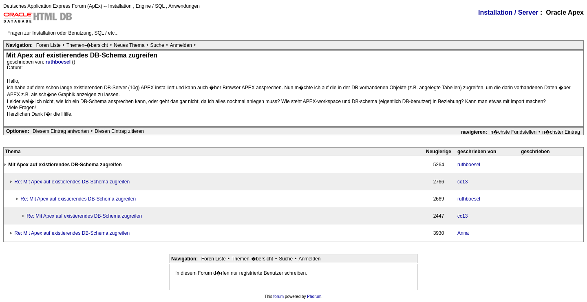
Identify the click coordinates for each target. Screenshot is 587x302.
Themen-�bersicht (87, 45)
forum (279, 296)
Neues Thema (129, 45)
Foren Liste (48, 45)
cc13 (462, 182)
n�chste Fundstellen (513, 132)
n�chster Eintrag (561, 132)
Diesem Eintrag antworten (61, 131)
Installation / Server (508, 12)
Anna (463, 233)
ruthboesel (59, 62)
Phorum (314, 296)
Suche (157, 45)
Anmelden (181, 45)
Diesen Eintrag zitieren (119, 131)
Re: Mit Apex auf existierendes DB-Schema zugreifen (72, 182)
